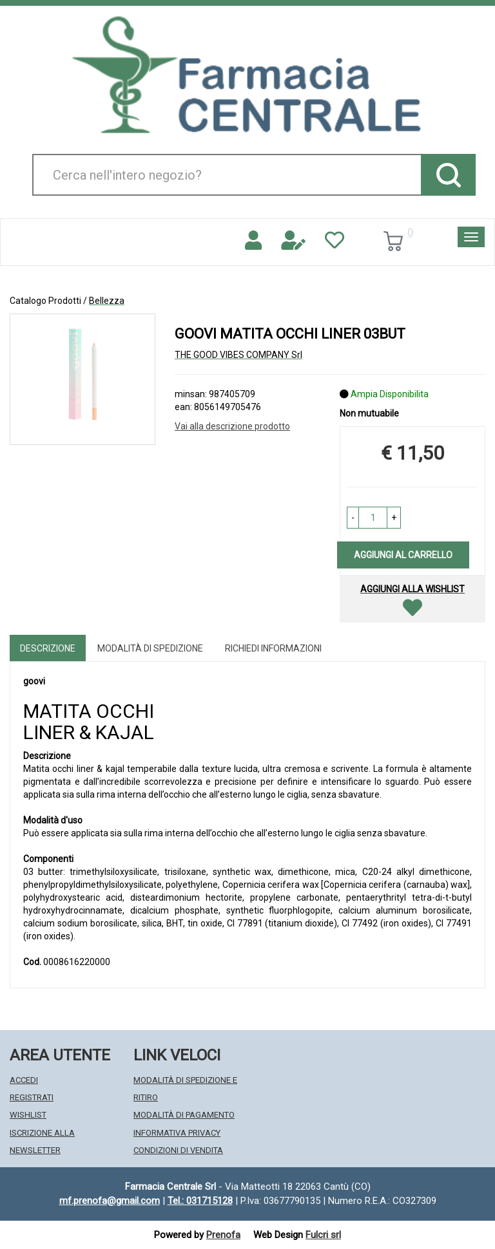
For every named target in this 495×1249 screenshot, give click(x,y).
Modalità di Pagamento (184, 1115)
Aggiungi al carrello (403, 555)
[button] (353, 518)
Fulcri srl (323, 1235)
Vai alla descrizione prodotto (232, 426)
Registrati (31, 1097)
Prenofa (223, 1235)
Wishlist (28, 1115)
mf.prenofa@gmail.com (109, 1201)
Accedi (24, 1080)
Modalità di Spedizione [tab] (150, 648)
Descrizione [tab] (47, 648)
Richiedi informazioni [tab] (273, 648)
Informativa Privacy (176, 1133)
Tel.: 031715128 (200, 1201)
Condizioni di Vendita (178, 1150)
